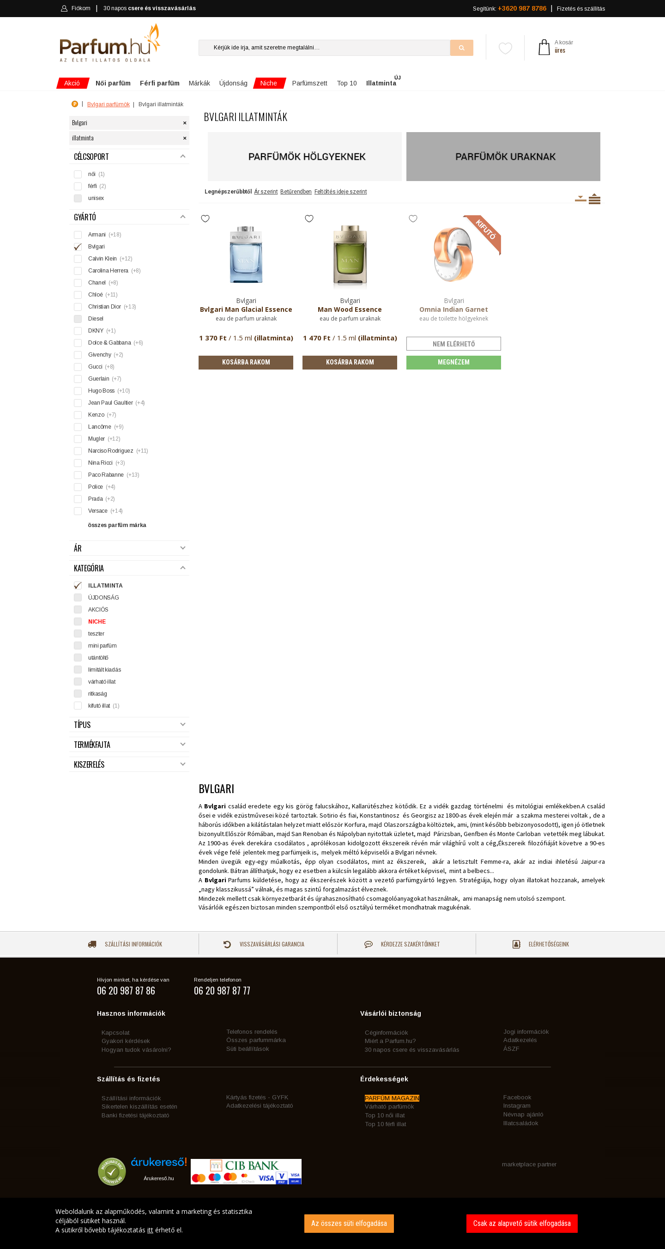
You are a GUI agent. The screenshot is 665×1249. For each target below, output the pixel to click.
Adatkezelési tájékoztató (259, 1105)
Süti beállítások (247, 1048)
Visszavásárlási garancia (263, 944)
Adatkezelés (520, 1040)
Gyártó (130, 217)
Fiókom (75, 8)
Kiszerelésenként (580, 198)
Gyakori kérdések (126, 1040)
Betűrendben (296, 191)
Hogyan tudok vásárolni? (136, 1049)
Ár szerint (266, 191)
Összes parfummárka (256, 1040)
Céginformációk (386, 1032)
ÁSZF (511, 1048)
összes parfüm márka (117, 525)
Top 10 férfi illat (385, 1124)
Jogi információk (526, 1031)
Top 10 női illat (385, 1115)
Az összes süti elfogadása (349, 1223)
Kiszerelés (130, 764)
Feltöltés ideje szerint (340, 191)
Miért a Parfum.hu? (390, 1040)
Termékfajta (130, 745)
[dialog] (332, 1223)
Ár (130, 548)
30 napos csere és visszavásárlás (412, 1049)
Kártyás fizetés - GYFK (257, 1097)
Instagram (517, 1105)
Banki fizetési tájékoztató (135, 1115)
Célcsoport (130, 157)
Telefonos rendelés (252, 1031)
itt (150, 1229)
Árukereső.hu (159, 1178)
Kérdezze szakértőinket (402, 944)
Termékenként (594, 198)
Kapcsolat (115, 1032)
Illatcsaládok (520, 1123)
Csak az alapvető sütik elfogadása (522, 1223)
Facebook (517, 1097)
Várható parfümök (389, 1106)
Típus (130, 725)
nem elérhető (454, 344)
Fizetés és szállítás (581, 9)
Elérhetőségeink (541, 944)
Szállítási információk (125, 944)
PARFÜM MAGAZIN (392, 1098)
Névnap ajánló (523, 1114)
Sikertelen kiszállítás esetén (139, 1106)
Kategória (130, 568)
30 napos (149, 8)
